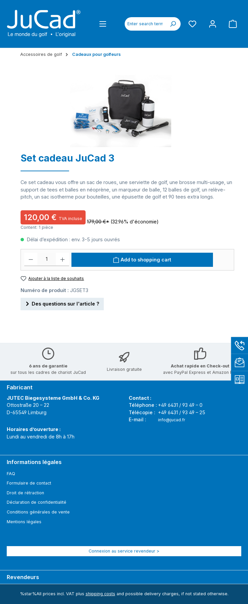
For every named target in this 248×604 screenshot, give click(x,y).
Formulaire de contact (29, 483)
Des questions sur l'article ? (62, 303)
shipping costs (100, 593)
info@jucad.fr (171, 419)
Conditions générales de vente (38, 511)
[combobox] (145, 24)
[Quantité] (46, 259)
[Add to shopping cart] (142, 260)
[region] (120, 109)
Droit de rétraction (25, 492)
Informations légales (34, 462)
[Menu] (102, 24)
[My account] (212, 24)
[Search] (173, 24)
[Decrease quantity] (30, 259)
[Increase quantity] (62, 259)
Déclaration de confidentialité (36, 502)
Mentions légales (24, 521)
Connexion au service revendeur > (124, 551)
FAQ (11, 473)
